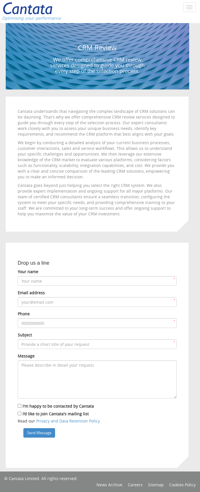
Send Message (39, 432)
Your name (28, 271)
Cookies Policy (182, 484)
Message (26, 356)
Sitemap (156, 484)
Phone (24, 314)
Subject (25, 335)
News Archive (109, 484)
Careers (135, 484)
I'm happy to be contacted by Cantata (58, 406)
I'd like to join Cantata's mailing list (56, 414)
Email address (31, 292)
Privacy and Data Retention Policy (68, 421)
